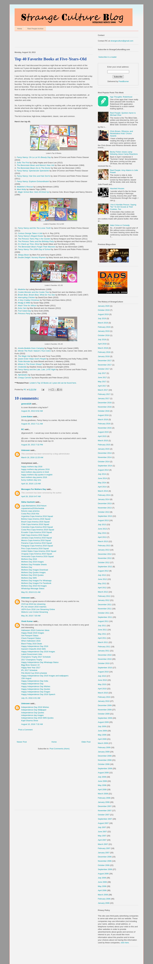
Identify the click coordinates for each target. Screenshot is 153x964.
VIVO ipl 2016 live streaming (33, 604)
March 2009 (103, 743)
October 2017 (104, 369)
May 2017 (102, 381)
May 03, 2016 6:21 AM (30, 592)
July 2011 (102, 625)
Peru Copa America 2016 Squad (35, 548)
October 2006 (104, 865)
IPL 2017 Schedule (29, 670)
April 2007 (102, 840)
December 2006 (105, 857)
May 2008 (102, 785)
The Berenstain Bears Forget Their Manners (36, 247)
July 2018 (102, 339)
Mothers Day (26, 567)
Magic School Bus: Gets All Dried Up (33, 192)
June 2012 (102, 579)
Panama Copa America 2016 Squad (36, 543)
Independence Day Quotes (32, 712)
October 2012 (104, 562)
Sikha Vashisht (28, 502)
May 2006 (102, 886)
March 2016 (103, 419)
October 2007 (104, 815)
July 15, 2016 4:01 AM (30, 698)
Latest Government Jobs (31, 654)
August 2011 (103, 621)
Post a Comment (25, 730)
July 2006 (102, 878)
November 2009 (105, 710)
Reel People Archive (35, 29)
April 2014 (102, 487)
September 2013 (105, 516)
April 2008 (102, 789)
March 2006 (103, 895)
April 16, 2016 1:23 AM (31, 484)
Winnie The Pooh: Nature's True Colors (34, 351)
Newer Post (22, 742)
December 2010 (105, 655)
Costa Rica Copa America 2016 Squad (37, 530)
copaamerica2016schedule (32, 508)
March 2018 (103, 348)
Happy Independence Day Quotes (35, 689)
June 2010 (102, 680)
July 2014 (102, 474)
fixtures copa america (30, 511)
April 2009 (102, 739)
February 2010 (104, 697)
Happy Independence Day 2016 (34, 646)
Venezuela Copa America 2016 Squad (37, 556)
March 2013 (103, 541)
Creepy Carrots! (24, 377)
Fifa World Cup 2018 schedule (34, 673)
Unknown (25, 450)
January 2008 (104, 802)
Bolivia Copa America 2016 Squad (35, 519)
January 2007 (104, 852)
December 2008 (105, 756)
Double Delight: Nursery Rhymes (32, 257)
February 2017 (104, 394)
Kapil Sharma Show (29, 720)
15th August (26, 678)
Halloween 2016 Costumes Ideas (35, 630)
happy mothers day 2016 (31, 466)
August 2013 (103, 520)
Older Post (86, 742)
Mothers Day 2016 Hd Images (34, 586)
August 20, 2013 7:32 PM (32, 445)
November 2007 (105, 810)
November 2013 (105, 508)
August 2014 (103, 470)
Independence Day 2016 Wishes (35, 707)
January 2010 (104, 701)
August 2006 (103, 874)
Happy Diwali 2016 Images (32, 633)
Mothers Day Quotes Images (33, 572)
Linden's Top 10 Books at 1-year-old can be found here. (53, 383)
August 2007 (103, 823)
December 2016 (105, 402)
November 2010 (105, 659)
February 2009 (104, 747)
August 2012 (103, 571)
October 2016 (104, 411)
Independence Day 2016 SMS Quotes (37, 718)
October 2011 (104, 613)
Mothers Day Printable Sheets (34, 564)
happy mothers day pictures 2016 (35, 469)
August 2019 (103, 314)
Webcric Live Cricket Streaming (34, 612)
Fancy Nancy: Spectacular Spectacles (33, 171)
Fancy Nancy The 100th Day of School (34, 249)
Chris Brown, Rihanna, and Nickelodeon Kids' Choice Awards (121, 133)
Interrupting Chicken (26, 297)
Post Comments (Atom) (59, 749)
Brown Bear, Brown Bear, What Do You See (36, 295)
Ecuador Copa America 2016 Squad (36, 532)
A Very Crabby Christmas (28, 300)
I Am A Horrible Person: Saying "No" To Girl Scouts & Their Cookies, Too (123, 207)
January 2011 (104, 651)
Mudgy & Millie (24, 303)
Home (19, 29)
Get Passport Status (29, 635)
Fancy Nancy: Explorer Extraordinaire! (33, 181)
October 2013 (104, 512)
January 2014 (104, 499)
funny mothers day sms (31, 480)
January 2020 (104, 306)
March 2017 (103, 390)
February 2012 (104, 596)
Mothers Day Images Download (34, 570)
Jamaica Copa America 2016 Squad (36, 538)
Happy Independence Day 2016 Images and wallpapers (44, 676)
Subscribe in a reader (107, 57)
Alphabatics (23, 375)
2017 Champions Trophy (31, 660)
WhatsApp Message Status (32, 588)
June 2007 (102, 831)
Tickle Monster (24, 361)
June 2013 (102, 529)
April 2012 (102, 587)
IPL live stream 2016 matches (33, 607)
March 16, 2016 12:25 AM (32, 457)
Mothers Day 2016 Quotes (32, 575)
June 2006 (102, 882)
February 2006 (104, 899)
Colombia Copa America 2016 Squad (37, 527)
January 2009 (104, 752)
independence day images (32, 715)
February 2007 (104, 848)
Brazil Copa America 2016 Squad (35, 522)
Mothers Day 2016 (29, 559)
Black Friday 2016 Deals (31, 644)
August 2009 (103, 722)
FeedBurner (124, 81)
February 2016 (104, 424)
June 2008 (102, 781)
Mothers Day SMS (29, 578)
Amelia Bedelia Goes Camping (31, 348)
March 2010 (103, 693)
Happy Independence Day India (34, 681)
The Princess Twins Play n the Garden (34, 239)
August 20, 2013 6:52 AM (32, 411)
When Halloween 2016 (31, 641)
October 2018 (104, 335)
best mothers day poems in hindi (35, 472)
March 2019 (103, 323)
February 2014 (104, 495)
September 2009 (105, 718)
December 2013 (105, 503)
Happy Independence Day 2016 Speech (38, 694)
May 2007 (102, 836)
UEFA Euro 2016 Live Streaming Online (38, 609)
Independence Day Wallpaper (33, 710)
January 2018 (104, 356)
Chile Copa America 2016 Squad (35, 524)
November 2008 (105, 760)
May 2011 (102, 634)
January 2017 (104, 398)
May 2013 (102, 533)
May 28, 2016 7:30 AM (30, 616)
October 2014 (104, 461)
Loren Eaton (26, 416)
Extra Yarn (22, 308)
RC (22, 429)
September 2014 (105, 466)
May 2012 (102, 583)
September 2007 (105, 819)
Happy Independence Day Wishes (35, 686)
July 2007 (102, 827)
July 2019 (102, 318)
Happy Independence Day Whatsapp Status (40, 662)
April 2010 (102, 689)
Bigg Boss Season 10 (30, 665)
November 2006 (105, 861)
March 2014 (103, 491)
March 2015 (103, 440)
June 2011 (102, 630)
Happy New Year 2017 (30, 667)
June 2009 (102, 731)
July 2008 (102, 777)
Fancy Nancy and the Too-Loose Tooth (34, 228)
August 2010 (103, 672)
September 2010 (105, 667)
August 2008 (103, 772)
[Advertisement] (49, 39)
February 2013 (104, 545)
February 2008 (104, 798)
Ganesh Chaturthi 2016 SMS (33, 649)
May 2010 (102, 684)
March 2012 (103, 592)
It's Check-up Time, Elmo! (29, 244)
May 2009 (102, 735)
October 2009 (104, 714)
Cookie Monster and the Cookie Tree (33, 292)
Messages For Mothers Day (33, 489)
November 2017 (105, 365)
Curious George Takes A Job (30, 233)
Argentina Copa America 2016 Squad (37, 516)
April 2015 (102, 436)
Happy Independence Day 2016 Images (38, 651)
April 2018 (102, 344)
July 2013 (102, 524)
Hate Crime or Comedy (120, 225)
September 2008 (105, 768)
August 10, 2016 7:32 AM (32, 724)
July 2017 (102, 373)
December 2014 (105, 453)
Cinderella (22, 367)
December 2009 (105, 705)
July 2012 (102, 575)
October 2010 (104, 663)
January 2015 (104, 449)
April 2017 (102, 386)
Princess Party (24, 313)
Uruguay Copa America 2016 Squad (36, 554)
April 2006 (102, 890)
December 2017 (105, 360)
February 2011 (104, 646)
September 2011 (105, 617)
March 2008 (103, 794)
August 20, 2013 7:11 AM (32, 424)
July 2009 (102, 726)
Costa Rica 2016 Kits (30, 514)
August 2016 (103, 415)
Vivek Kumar (27, 621)
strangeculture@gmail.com (121, 41)
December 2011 (105, 604)
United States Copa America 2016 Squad (38, 551)
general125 (26, 404)
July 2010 (102, 676)
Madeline (22, 289)
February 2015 (104, 445)
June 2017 (102, 377)
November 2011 (105, 609)
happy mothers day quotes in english (36, 475)
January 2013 (104, 550)
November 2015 (105, 428)
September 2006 (105, 869)
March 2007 (103, 844)
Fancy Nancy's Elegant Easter (30, 236)
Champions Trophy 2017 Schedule (36, 657)
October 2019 (104, 310)
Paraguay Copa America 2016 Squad (37, 546)
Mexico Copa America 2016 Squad (36, 540)
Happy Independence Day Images (35, 692)
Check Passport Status (31, 638)
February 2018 (104, 352)
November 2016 (105, 407)
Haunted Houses (117, 188)
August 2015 (103, 432)
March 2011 (103, 642)
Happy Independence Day (32, 684)
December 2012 (105, 554)
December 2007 (105, 806)
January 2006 (104, 903)
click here (125, 942)
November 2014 (105, 457)
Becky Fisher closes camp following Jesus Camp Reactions (124, 153)
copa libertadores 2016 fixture (33, 506)
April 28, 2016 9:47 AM (31, 496)
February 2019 (104, 327)
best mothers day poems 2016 (34, 477)
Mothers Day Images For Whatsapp (36, 580)
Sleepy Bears (23, 255)
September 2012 (105, 566)
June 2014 (102, 478)
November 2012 (105, 558)
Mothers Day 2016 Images (32, 562)
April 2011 (102, 638)
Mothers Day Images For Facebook (36, 583)
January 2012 (104, 600)
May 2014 (102, 482)
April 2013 (102, 537)
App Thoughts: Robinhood (121, 97)
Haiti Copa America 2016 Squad (34, 535)
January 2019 (104, 331)
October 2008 (104, 764)
